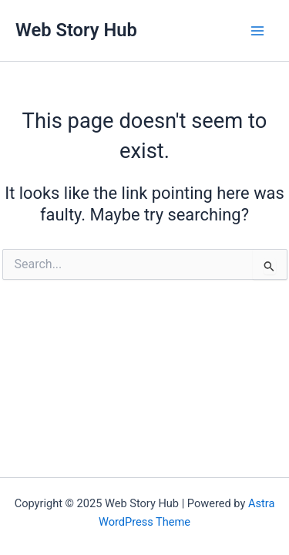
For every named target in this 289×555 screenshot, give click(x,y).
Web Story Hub (76, 30)
